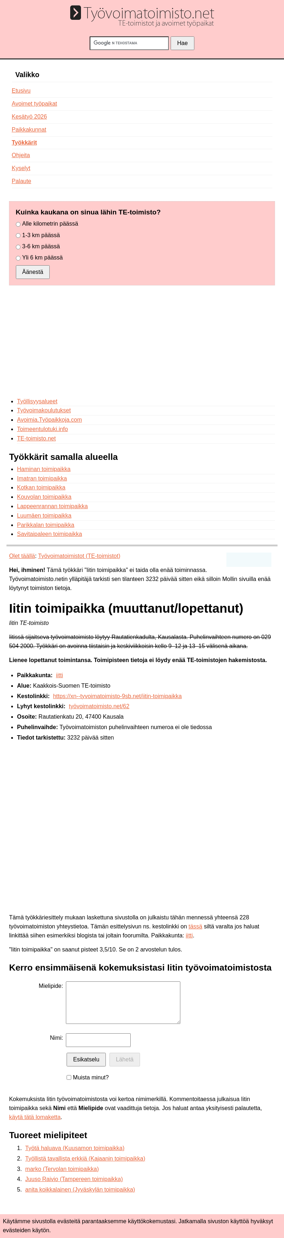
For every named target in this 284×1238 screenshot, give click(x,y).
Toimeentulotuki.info (42, 429)
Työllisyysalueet (37, 401)
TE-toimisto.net (36, 438)
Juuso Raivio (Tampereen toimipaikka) (74, 1179)
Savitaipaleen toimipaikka (49, 534)
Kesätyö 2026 (29, 117)
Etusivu (21, 91)
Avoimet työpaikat (34, 104)
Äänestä (33, 272)
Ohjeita (21, 155)
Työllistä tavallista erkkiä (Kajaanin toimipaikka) (85, 1158)
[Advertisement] (142, 341)
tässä (195, 926)
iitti (59, 675)
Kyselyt (21, 168)
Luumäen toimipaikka (44, 515)
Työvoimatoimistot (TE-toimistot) (79, 556)
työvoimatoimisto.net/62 (99, 706)
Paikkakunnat (29, 130)
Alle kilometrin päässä (50, 224)
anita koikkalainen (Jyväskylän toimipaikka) (80, 1189)
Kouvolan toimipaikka (44, 497)
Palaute (21, 181)
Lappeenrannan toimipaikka (52, 506)
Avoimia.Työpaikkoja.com (49, 420)
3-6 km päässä (41, 246)
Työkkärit (24, 142)
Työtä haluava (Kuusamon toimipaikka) (75, 1148)
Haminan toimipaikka (44, 469)
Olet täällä (22, 556)
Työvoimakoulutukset (44, 410)
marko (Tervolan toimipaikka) (62, 1169)
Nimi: (56, 1038)
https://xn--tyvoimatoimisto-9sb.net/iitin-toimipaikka (117, 696)
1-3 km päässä (41, 235)
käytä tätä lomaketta (34, 1117)
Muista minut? (91, 1077)
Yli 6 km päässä (42, 257)
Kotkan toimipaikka (41, 487)
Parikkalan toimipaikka (45, 525)
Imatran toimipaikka (42, 478)
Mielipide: (51, 986)
